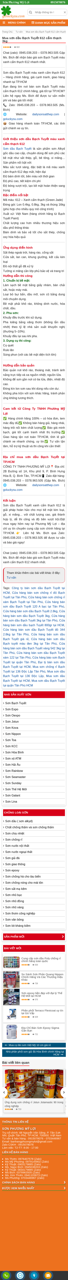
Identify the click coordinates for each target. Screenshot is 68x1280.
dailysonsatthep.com (45, 114)
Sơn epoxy (12, 870)
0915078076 (58, 2)
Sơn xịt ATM (13, 758)
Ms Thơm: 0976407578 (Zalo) (23, 1158)
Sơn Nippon (13, 733)
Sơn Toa (10, 740)
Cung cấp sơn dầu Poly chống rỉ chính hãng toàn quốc (41, 959)
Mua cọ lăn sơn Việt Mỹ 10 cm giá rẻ (30, 1045)
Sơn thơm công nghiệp (20, 913)
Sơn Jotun (12, 721)
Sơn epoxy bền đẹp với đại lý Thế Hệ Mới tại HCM (41, 994)
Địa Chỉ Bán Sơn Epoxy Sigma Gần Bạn (40, 1029)
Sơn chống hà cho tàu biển (23, 876)
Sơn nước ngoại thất (18, 851)
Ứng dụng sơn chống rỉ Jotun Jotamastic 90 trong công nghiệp (34, 1104)
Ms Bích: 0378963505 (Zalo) (22, 1172)
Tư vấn (11, 577)
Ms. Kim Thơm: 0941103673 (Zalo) (26, 1175)
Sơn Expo (11, 709)
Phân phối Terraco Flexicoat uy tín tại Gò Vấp (42, 1012)
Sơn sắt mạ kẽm (16, 888)
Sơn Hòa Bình (14, 752)
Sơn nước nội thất (17, 845)
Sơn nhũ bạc (13, 895)
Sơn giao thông (15, 864)
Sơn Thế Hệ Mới (16, 789)
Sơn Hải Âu (12, 764)
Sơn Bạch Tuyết (15, 703)
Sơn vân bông (14, 919)
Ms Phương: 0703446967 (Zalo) (24, 1177)
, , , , (31, 1134)
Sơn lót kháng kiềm (17, 925)
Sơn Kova (11, 727)
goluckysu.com (12, 119)
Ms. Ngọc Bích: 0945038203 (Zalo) (26, 1167)
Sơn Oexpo (12, 715)
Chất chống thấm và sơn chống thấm (29, 827)
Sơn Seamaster (15, 777)
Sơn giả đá (12, 858)
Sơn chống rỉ (13, 839)
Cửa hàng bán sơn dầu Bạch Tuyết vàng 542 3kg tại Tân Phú (34, 648)
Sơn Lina (11, 801)
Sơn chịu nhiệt (14, 833)
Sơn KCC (11, 746)
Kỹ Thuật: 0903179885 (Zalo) (23, 1164)
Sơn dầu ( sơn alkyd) (19, 821)
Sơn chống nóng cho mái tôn (24, 882)
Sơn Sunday (13, 783)
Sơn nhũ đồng (14, 901)
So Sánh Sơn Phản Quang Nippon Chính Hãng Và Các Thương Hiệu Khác (42, 977)
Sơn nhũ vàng (14, 907)
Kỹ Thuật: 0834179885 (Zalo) (23, 1169)
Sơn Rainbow (14, 770)
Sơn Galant (12, 795)
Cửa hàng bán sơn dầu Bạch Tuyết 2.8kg (30, 611)
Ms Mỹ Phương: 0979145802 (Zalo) (27, 1161)
